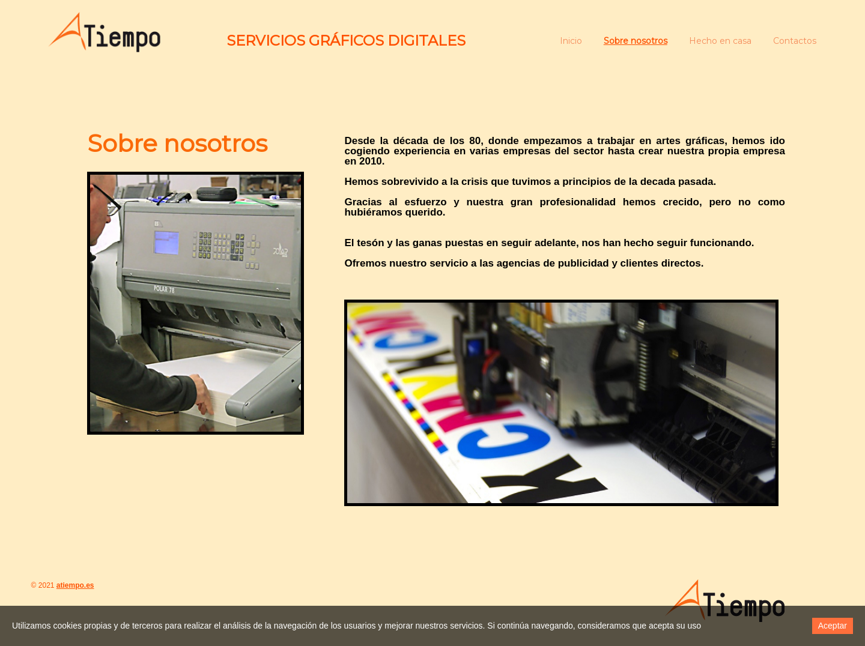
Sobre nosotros (635, 40)
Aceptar (832, 625)
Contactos (794, 40)
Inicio (571, 40)
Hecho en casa (720, 40)
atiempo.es (75, 585)
